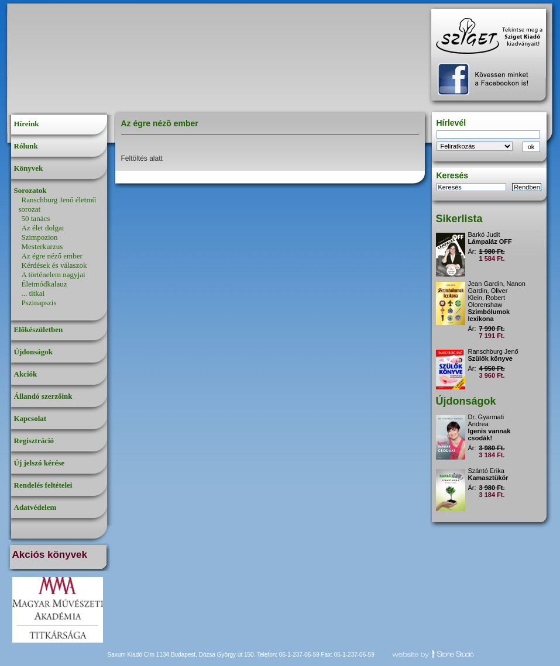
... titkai (33, 293)
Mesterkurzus (42, 246)
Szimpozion (40, 237)
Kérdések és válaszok (54, 265)
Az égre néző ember (52, 255)
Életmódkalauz (44, 283)
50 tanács (36, 218)
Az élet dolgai (43, 227)
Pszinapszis (39, 302)
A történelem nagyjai (53, 274)
